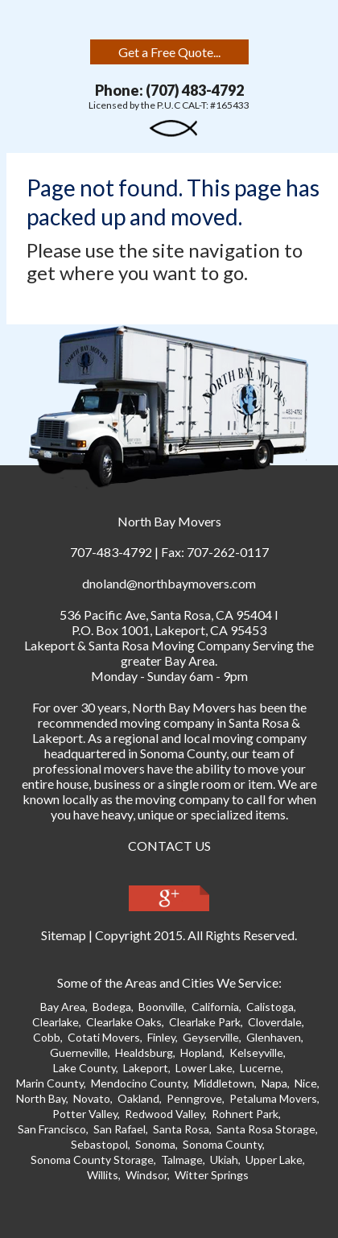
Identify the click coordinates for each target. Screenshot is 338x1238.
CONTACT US (169, 845)
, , (166, 614)
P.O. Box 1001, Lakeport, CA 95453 (169, 630)
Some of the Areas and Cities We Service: (169, 982)
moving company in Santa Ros (201, 722)
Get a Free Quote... (169, 52)
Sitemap (63, 935)
